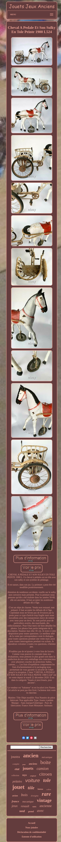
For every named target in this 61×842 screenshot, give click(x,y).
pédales (17, 781)
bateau (40, 789)
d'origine (35, 795)
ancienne (46, 806)
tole (47, 780)
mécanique (47, 757)
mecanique (28, 801)
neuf (22, 811)
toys (24, 775)
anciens (33, 763)
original (33, 776)
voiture (32, 780)
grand (31, 811)
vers (34, 806)
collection (15, 775)
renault (25, 806)
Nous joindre (31, 827)
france (15, 801)
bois (24, 795)
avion (15, 795)
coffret (48, 789)
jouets (28, 768)
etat (17, 769)
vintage (44, 800)
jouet (18, 787)
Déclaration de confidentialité (31, 832)
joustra (15, 756)
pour (24, 764)
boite (45, 762)
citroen (45, 774)
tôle (31, 787)
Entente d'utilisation (32, 836)
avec (40, 811)
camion (43, 768)
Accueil (31, 823)
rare (46, 794)
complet (16, 764)
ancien (30, 755)
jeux (15, 806)
